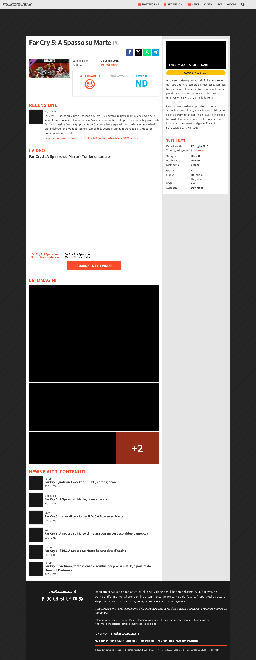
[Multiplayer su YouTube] (75, 599)
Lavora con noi (202, 620)
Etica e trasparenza (171, 620)
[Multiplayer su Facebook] (43, 599)
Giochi (231, 4)
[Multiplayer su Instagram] (55, 599)
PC (102, 65)
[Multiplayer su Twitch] (68, 599)
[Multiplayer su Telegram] (62, 599)
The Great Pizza (165, 640)
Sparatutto (198, 150)
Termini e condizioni (148, 620)
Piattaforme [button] (148, 4)
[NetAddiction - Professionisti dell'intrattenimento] (125, 634)
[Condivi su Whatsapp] (147, 52)
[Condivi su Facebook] (129, 52)
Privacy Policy (128, 620)
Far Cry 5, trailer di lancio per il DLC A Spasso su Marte (84, 516)
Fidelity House (146, 640)
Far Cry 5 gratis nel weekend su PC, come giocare (81, 482)
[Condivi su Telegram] (155, 52)
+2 (137, 448)
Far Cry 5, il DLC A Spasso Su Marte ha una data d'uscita (85, 550)
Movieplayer (117, 640)
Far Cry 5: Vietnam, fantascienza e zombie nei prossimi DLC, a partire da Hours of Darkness (98, 568)
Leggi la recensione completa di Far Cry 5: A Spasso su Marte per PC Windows (91, 138)
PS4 (107, 65)
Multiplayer (101, 640)
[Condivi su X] (138, 52)
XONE (114, 65)
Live (219, 4)
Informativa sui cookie (107, 620)
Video (208, 4)
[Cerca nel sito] (243, 4)
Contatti (187, 620)
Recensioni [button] (173, 4)
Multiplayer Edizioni (187, 640)
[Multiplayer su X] (49, 599)
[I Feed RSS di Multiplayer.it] (81, 599)
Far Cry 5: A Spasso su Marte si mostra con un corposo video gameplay (96, 533)
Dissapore (131, 640)
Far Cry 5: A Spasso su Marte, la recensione (76, 499)
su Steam (196, 73)
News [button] (193, 4)
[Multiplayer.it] (17, 4)
